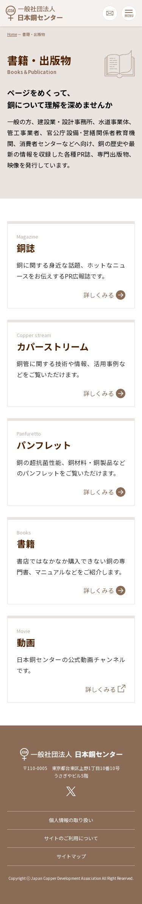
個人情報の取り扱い (71, 820)
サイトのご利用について (71, 838)
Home (12, 34)
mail (109, 13)
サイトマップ (71, 856)
